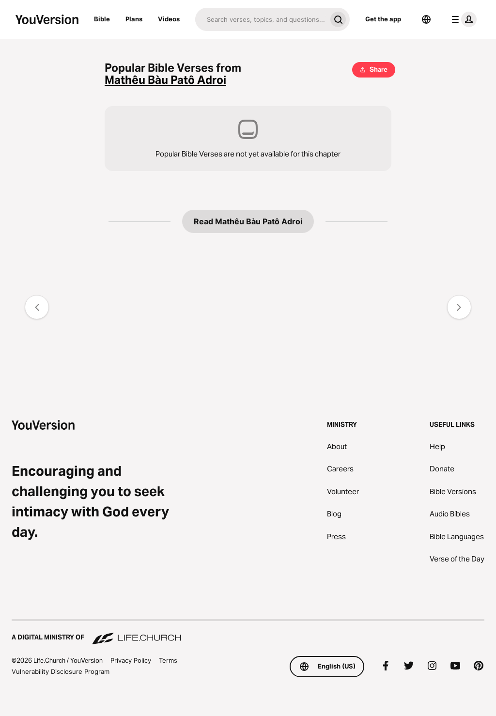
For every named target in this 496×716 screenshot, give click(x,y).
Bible (102, 19)
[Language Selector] (426, 19)
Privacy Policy (130, 660)
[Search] (260, 19)
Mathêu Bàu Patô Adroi (165, 80)
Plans (133, 19)
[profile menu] (462, 19)
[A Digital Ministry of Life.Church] (248, 632)
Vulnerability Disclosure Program (60, 671)
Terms (168, 660)
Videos (169, 19)
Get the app (383, 19)
